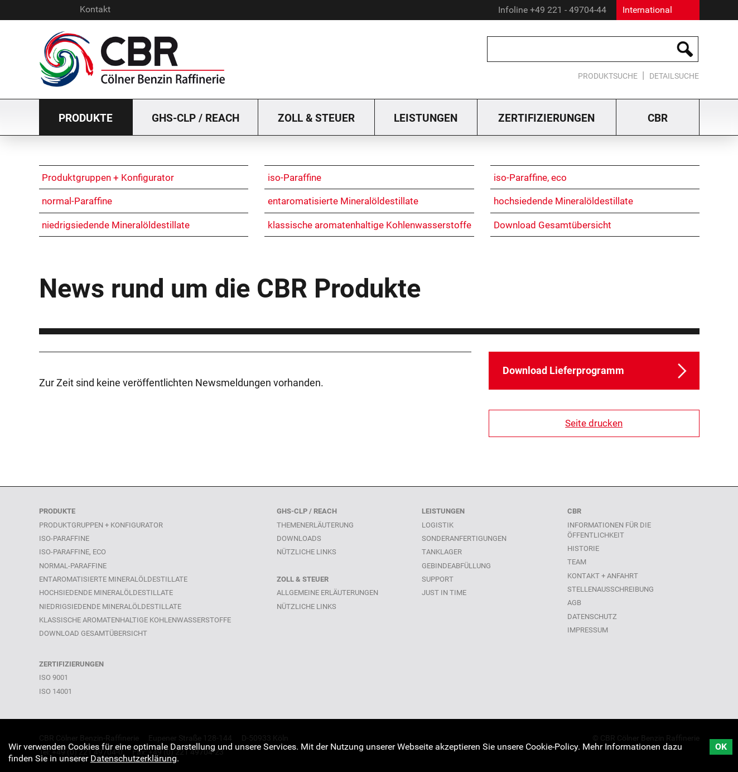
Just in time (444, 592)
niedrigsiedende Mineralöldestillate (116, 225)
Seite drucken (594, 423)
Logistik (438, 525)
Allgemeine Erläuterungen (327, 592)
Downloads (299, 538)
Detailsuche (674, 76)
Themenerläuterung (315, 525)
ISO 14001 (55, 691)
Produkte (86, 118)
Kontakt (95, 9)
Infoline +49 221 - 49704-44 (552, 9)
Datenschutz (592, 616)
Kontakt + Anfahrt (602, 576)
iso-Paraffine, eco (530, 177)
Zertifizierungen (546, 118)
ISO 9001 (53, 677)
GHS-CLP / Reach (195, 118)
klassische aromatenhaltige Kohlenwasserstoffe (369, 225)
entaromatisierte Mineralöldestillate (343, 201)
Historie (583, 548)
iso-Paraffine (294, 177)
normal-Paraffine (77, 201)
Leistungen (425, 118)
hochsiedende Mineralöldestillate (563, 201)
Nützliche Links (306, 606)
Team (576, 562)
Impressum (587, 630)
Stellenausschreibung (610, 589)
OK (721, 746)
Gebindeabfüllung (456, 566)
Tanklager (442, 552)
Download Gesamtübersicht (552, 225)
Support (438, 579)
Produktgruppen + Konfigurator (108, 177)
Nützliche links (306, 552)
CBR (658, 118)
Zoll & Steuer (316, 118)
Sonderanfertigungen (464, 538)
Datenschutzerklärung (133, 758)
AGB (574, 602)
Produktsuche (608, 76)
